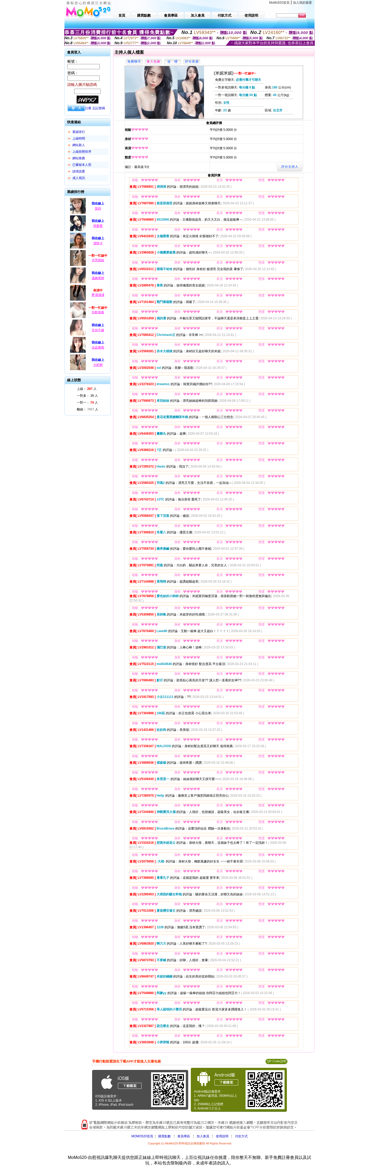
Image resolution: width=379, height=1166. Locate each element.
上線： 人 (87, 389)
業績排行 (78, 132)
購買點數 (164, 1136)
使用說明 (222, 1136)
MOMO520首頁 (142, 1136)
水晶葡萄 (98, 347)
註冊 (88, 108)
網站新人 (78, 145)
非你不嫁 (98, 330)
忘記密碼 (98, 108)
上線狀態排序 (81, 151)
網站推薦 (78, 158)
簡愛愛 (98, 226)
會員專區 (183, 1136)
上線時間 (78, 138)
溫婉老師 (98, 278)
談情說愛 (78, 171)
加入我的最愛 (302, 2)
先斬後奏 (98, 312)
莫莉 (98, 208)
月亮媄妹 (98, 260)
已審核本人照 (81, 165)
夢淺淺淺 (98, 295)
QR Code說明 (276, 1061)
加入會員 (203, 1136)
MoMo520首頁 (279, 2)
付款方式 (241, 1136)
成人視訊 (78, 178)
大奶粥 (98, 365)
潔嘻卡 (98, 243)
